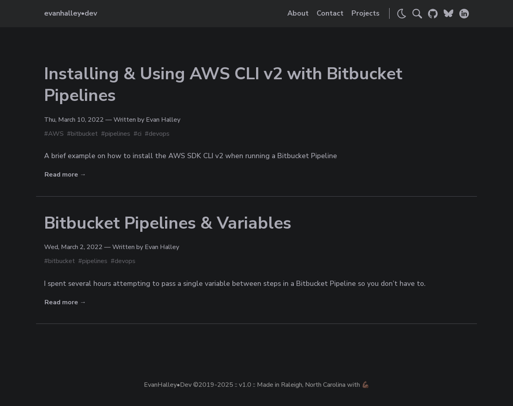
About (298, 13)
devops (159, 133)
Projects (365, 13)
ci (139, 133)
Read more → (65, 174)
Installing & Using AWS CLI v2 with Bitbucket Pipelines (223, 84)
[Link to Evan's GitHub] (433, 13)
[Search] (417, 13)
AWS (56, 133)
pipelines (117, 133)
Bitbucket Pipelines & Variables (167, 223)
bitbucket (84, 133)
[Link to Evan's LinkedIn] (464, 13)
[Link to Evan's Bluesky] (448, 13)
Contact (330, 13)
